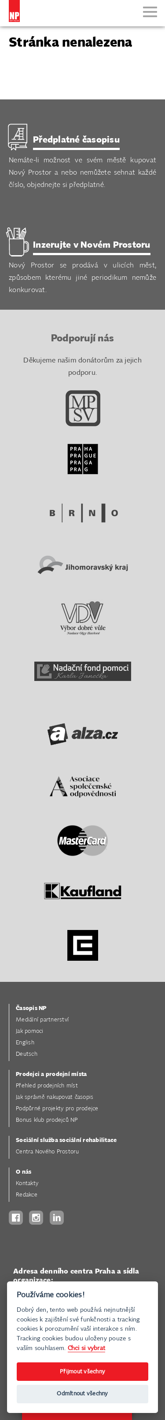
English (25, 1043)
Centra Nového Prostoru (47, 1152)
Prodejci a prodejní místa (51, 1074)
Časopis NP (31, 1008)
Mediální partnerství (42, 1020)
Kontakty (27, 1183)
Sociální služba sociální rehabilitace (66, 1140)
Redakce (26, 1195)
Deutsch (26, 1054)
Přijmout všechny (82, 1372)
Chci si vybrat (87, 1348)
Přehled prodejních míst (47, 1086)
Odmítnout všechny (82, 1394)
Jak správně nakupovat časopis (54, 1097)
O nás (23, 1172)
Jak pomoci (30, 1031)
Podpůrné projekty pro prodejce (57, 1109)
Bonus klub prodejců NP (47, 1120)
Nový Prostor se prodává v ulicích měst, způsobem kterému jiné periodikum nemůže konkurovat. (82, 267)
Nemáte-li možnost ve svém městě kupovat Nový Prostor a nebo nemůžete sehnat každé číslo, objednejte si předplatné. (82, 162)
